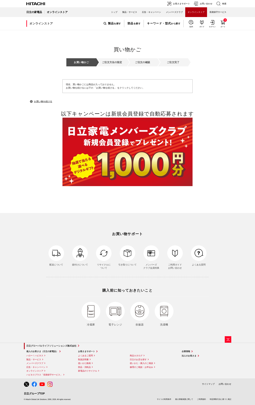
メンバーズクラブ (174, 12)
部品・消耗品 (84, 367)
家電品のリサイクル (87, 371)
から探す (163, 23)
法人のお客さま (189, 356)
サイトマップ (208, 384)
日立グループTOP (34, 393)
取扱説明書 (83, 359)
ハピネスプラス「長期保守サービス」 (44, 375)
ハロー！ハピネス (34, 355)
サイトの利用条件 (164, 399)
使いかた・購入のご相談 (141, 363)
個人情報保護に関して (184, 399)
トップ (114, 12)
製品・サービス (33, 359)
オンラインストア (34, 371)
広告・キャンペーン (35, 367)
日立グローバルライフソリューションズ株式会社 (51, 345)
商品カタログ (136, 355)
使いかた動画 (84, 363)
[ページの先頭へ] (228, 339)
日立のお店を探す (138, 359)
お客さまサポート (86, 351)
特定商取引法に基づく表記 (220, 399)
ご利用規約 (201, 399)
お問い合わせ (225, 384)
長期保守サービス (217, 12)
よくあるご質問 (85, 355)
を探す (112, 23)
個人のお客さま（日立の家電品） (42, 351)
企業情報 (186, 351)
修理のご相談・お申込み (141, 367)
